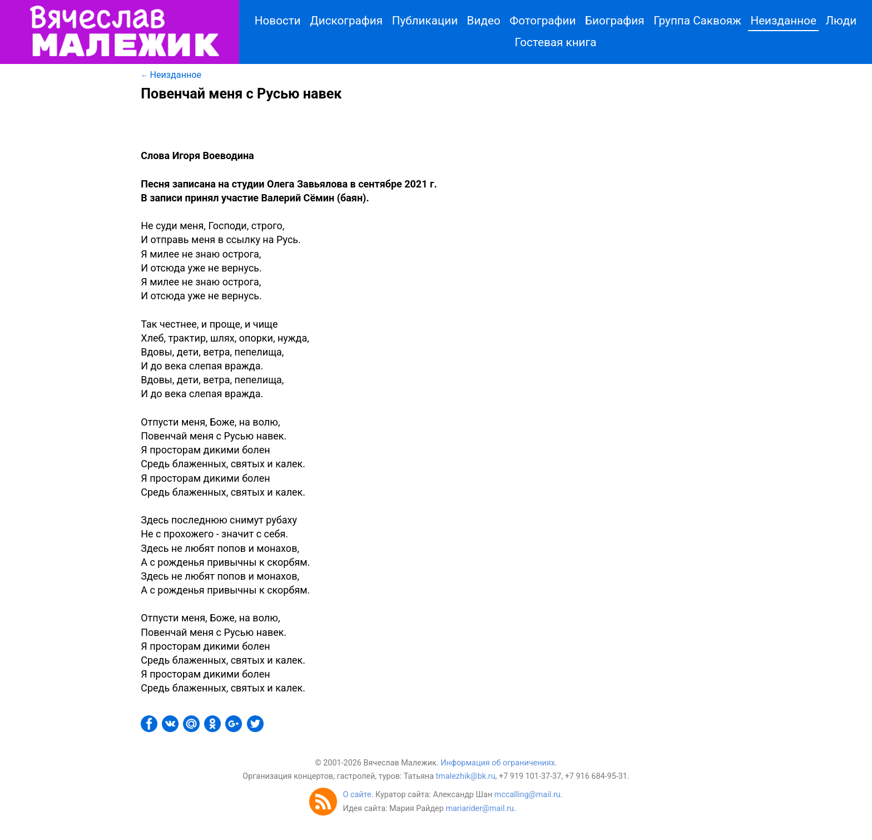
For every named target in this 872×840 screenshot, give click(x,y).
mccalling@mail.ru (527, 794)
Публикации (425, 20)
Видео (484, 20)
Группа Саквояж (697, 20)
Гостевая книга (556, 42)
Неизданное (783, 20)
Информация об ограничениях (497, 763)
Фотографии (542, 20)
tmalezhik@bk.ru (466, 776)
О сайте (357, 794)
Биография (615, 20)
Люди (840, 20)
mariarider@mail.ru (479, 808)
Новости (278, 20)
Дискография (346, 20)
